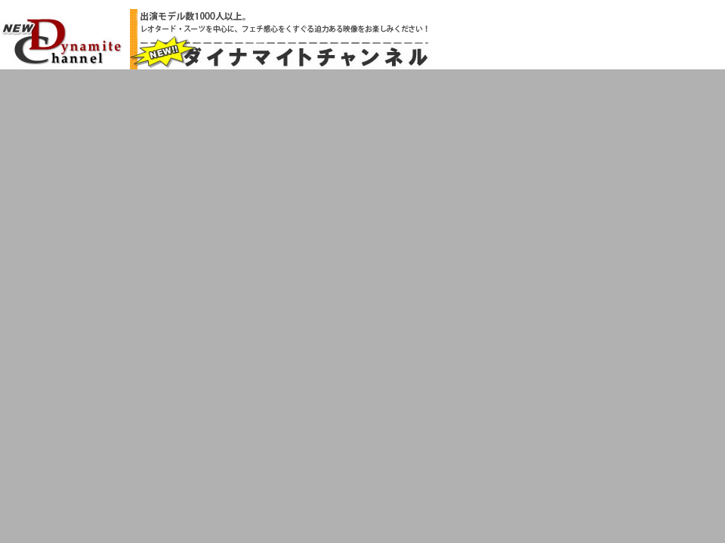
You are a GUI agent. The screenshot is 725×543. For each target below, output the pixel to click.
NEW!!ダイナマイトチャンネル (62, 41)
